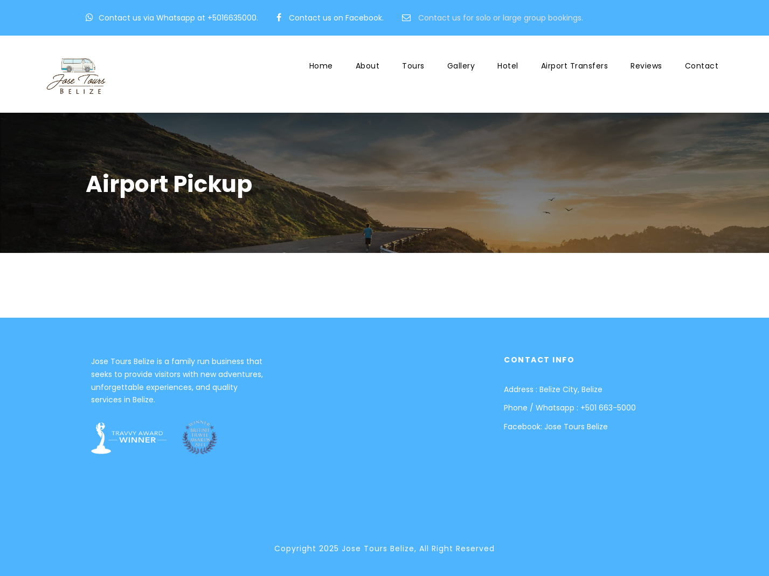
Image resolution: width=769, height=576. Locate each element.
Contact (702, 65)
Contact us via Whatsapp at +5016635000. (178, 17)
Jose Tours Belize (576, 426)
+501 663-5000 (608, 407)
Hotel (507, 65)
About (368, 65)
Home (321, 65)
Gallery (461, 65)
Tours (413, 65)
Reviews (646, 65)
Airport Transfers (574, 65)
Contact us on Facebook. (336, 17)
